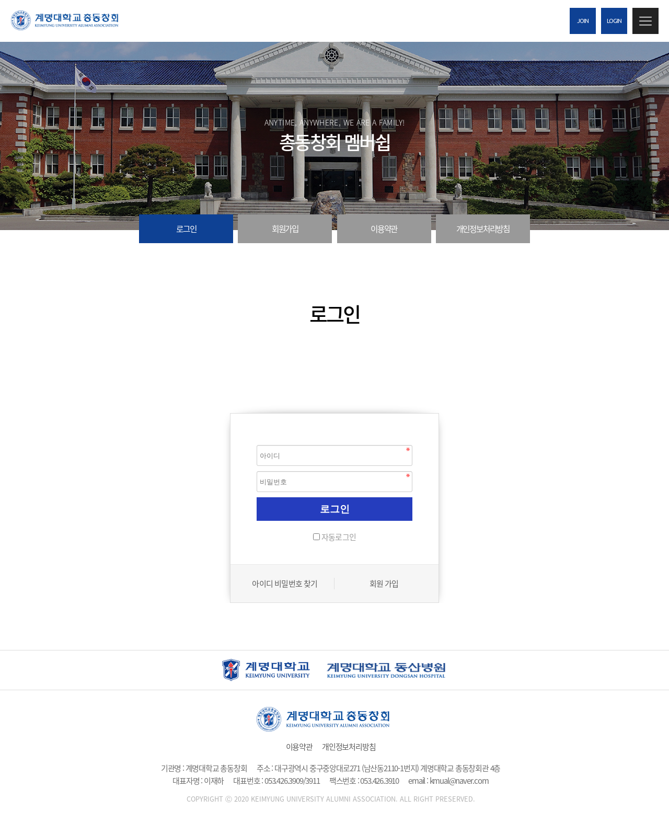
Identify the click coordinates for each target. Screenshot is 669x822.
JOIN (583, 21)
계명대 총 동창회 (73, 20)
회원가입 (285, 229)
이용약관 (384, 229)
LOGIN (614, 21)
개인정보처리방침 (483, 229)
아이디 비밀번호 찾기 (284, 583)
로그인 (186, 229)
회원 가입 (384, 583)
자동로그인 (338, 537)
